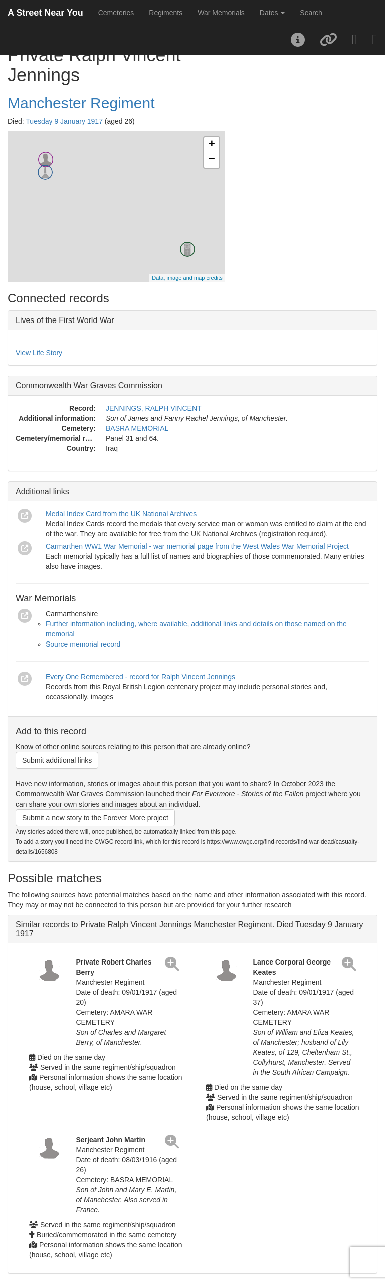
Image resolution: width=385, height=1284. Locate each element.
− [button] (212, 160)
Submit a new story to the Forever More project (95, 818)
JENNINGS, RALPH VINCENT (154, 408)
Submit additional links (57, 760)
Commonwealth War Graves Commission (89, 385)
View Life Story (39, 353)
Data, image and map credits (187, 278)
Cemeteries (116, 13)
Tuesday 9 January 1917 (64, 121)
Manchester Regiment (81, 103)
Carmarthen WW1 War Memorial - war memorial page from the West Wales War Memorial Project (197, 546)
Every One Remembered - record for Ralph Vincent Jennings (140, 677)
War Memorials (221, 13)
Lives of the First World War (65, 320)
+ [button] (212, 144)
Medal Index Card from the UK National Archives (121, 514)
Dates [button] (272, 13)
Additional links (42, 491)
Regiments (165, 13)
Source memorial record (83, 644)
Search (311, 13)
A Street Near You (45, 13)
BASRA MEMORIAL (137, 428)
